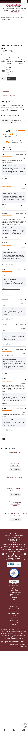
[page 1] (3, 438)
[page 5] (19, 439)
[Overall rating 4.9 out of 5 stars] (8, 134)
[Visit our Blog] (19, 556)
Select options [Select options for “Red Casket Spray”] (15, 469)
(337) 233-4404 (14, 12)
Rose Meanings (14, 622)
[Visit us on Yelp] (21, 554)
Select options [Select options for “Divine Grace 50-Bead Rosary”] (15, 494)
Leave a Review (14, 617)
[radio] (20, 130)
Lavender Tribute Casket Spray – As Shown (9, 60)
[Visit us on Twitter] (18, 554)
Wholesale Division (14, 594)
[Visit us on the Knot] (9, 556)
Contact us (14, 619)
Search (14, 730)
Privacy (14, 589)
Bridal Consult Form (14, 608)
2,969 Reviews (8, 136)
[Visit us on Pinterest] (14, 554)
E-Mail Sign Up (14, 610)
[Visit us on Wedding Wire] (16, 556)
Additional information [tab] (9, 95)
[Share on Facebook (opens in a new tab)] (7, 264)
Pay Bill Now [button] (14, 581)
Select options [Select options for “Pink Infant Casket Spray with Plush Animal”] (15, 519)
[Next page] (24, 439)
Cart (22, 729)
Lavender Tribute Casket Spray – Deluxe (21, 60)
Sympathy (8, 17)
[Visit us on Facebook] (3, 554)
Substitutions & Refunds (14, 592)
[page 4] (15, 439)
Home (3, 17)
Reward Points (14, 590)
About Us (14, 599)
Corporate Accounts (14, 585)
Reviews (14, 615)
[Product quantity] (3, 78)
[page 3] (11, 439)
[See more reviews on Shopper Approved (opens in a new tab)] (12, 264)
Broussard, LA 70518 (14, 539)
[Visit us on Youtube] (25, 554)
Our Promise (14, 597)
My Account (4, 730)
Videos (14, 624)
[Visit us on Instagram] (12, 556)
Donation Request (14, 620)
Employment (14, 612)
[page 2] (7, 439)
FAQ (14, 605)
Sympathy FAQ (14, 606)
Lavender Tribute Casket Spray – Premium (9, 70)
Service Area (14, 603)
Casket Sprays (15, 17)
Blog (14, 601)
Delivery (14, 587)
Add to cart (11, 79)
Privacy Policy (4, 643)
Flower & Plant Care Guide (14, 613)
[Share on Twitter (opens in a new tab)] (10, 264)
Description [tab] (6, 91)
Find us (14, 542)
